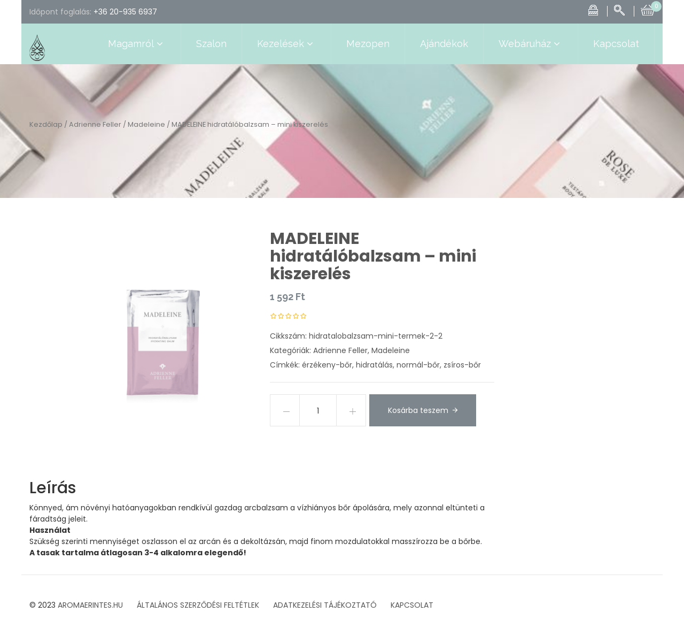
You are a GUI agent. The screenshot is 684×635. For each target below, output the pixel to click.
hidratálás (374, 364)
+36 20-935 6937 (125, 11)
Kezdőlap (46, 124)
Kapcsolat (616, 43)
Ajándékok (444, 43)
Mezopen (368, 43)
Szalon (211, 43)
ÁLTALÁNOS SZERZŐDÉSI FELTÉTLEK (198, 605)
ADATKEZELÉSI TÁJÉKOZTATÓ (325, 605)
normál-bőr (418, 364)
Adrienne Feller (95, 124)
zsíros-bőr (462, 364)
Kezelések (286, 44)
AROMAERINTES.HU (90, 605)
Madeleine (146, 124)
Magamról (137, 44)
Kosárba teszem (418, 410)
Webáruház (531, 44)
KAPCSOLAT (412, 605)
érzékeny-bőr (327, 364)
